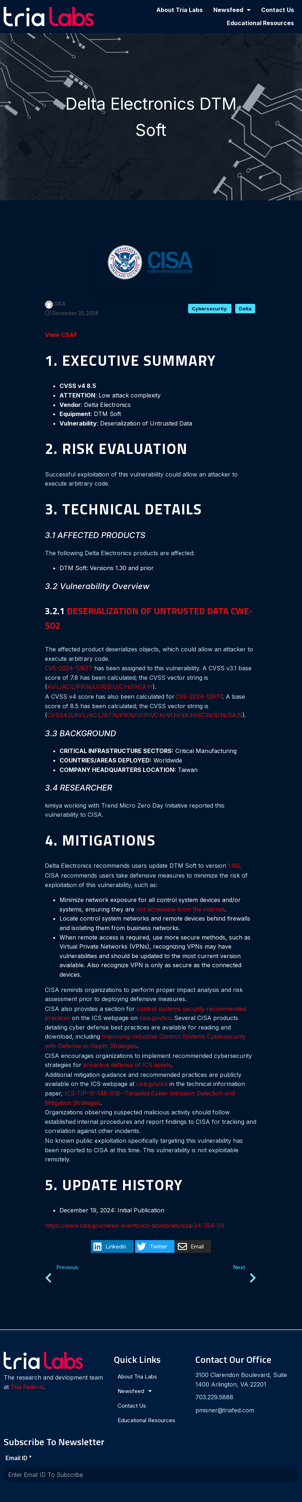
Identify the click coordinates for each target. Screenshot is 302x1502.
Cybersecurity (210, 310)
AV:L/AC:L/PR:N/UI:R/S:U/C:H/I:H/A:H (100, 689)
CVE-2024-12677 (68, 670)
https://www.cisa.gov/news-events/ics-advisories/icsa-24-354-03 (134, 1227)
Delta (245, 310)
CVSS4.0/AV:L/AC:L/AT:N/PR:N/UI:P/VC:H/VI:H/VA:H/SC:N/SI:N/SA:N (144, 717)
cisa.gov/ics (155, 1019)
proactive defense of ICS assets (127, 1066)
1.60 (233, 867)
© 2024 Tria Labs (151, 1493)
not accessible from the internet (180, 911)
